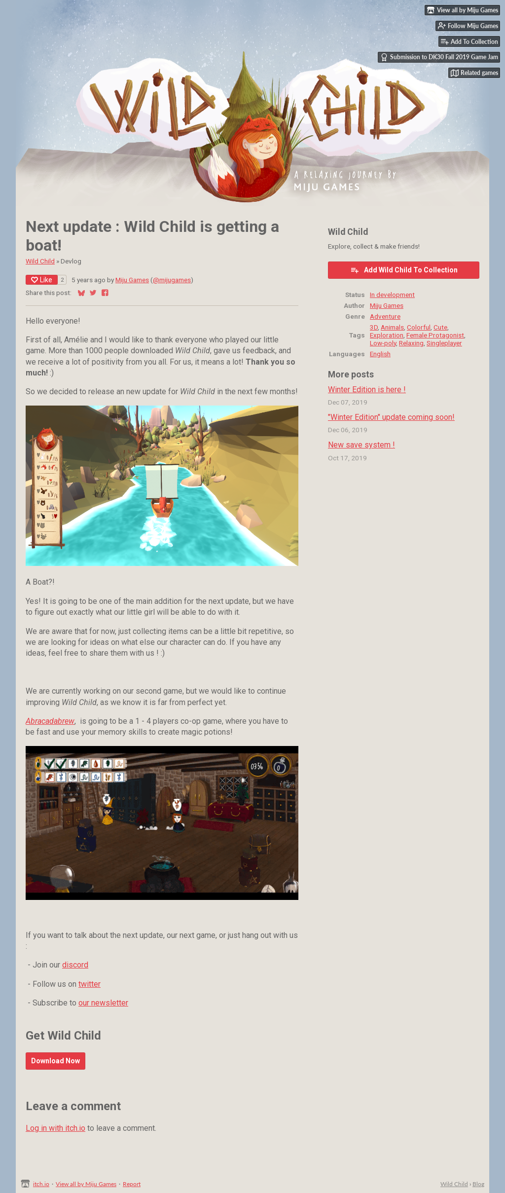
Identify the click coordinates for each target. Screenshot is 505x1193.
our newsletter (103, 1002)
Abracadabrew (50, 721)
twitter (89, 984)
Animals (392, 327)
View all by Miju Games (86, 1184)
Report (132, 1184)
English (380, 354)
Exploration (386, 335)
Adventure (385, 316)
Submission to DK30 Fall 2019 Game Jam (439, 57)
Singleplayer (444, 343)
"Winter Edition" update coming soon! (391, 417)
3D (374, 327)
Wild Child (40, 261)
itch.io (41, 1184)
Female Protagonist (435, 335)
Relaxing (411, 343)
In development (392, 294)
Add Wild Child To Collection (404, 269)
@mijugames (172, 280)
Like (41, 280)
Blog (478, 1184)
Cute (440, 327)
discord (75, 964)
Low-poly (383, 343)
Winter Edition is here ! (367, 389)
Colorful (419, 327)
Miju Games (132, 280)
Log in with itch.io (55, 1128)
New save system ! (361, 444)
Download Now (55, 1061)
